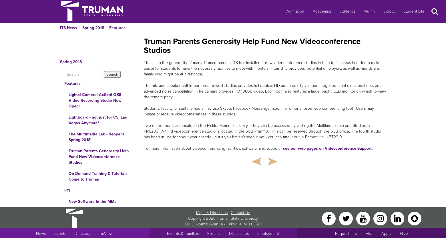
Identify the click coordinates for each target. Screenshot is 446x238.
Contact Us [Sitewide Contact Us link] (240, 212)
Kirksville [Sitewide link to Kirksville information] (234, 224)
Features (117, 27)
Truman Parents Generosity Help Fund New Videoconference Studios (99, 157)
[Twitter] (346, 218)
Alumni (370, 11)
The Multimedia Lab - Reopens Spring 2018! (97, 137)
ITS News (68, 27)
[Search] (84, 74)
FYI (67, 190)
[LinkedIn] (398, 218)
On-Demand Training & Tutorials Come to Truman (98, 176)
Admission (295, 11)
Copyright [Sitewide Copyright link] (196, 218)
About (389, 11)
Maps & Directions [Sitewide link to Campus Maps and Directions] (212, 212)
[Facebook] (329, 218)
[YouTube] (363, 218)
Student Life (414, 11)
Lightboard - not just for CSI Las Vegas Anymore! (98, 120)
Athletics (347, 11)
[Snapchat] (415, 218)
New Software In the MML (92, 201)
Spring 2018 (93, 27)
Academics (322, 11)
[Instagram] (380, 218)
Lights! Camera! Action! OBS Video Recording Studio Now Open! (95, 100)
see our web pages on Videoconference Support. (328, 148)
